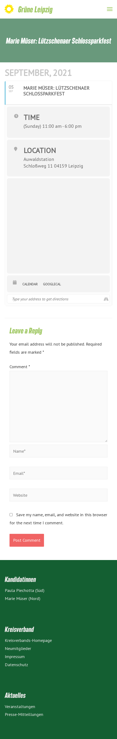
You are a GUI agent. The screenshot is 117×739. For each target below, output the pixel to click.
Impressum (15, 656)
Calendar (30, 284)
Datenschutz (16, 664)
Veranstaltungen (20, 706)
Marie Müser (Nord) (22, 598)
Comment (20, 366)
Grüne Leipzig (35, 9)
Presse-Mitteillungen (24, 714)
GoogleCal (52, 284)
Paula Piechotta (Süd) (24, 590)
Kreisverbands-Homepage (28, 640)
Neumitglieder (18, 648)
